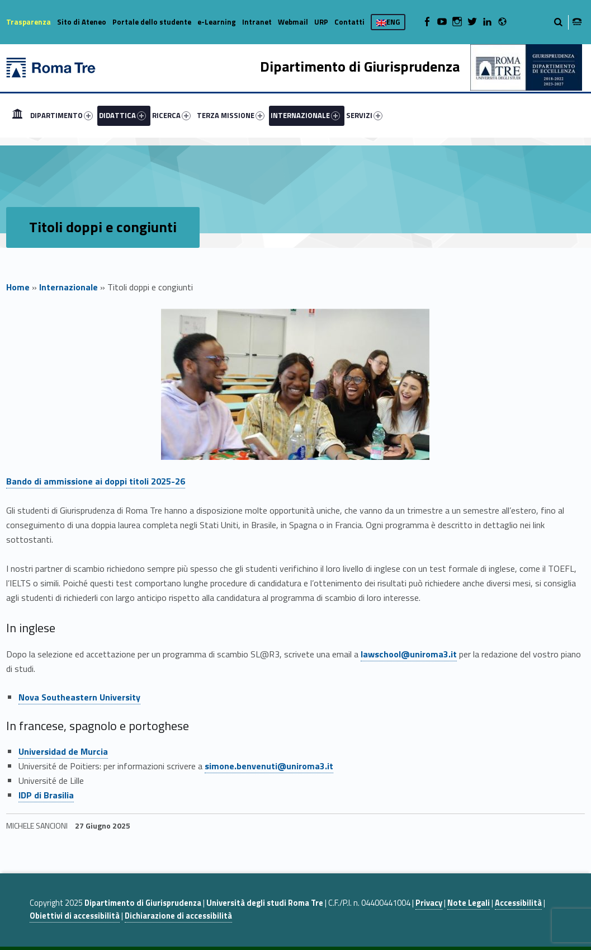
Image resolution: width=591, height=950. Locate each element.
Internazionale (68, 287)
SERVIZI (364, 115)
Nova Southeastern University (79, 697)
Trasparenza (28, 21)
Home (17, 115)
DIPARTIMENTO (61, 115)
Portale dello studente (151, 21)
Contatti (349, 21)
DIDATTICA (122, 115)
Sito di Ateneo (81, 21)
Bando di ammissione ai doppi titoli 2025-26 (95, 481)
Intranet (257, 21)
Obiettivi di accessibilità (75, 916)
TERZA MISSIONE (230, 115)
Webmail (293, 21)
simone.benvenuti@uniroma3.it (269, 766)
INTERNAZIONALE (305, 115)
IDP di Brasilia (46, 795)
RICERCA (171, 115)
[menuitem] (17, 115)
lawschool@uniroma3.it (409, 654)
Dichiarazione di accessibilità (178, 916)
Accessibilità (518, 903)
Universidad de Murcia (63, 751)
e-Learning (216, 21)
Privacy (428, 903)
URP (321, 21)
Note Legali (468, 903)
